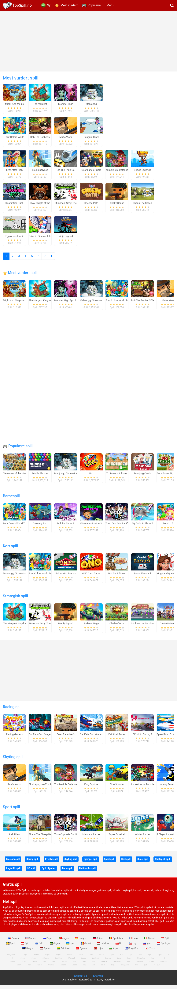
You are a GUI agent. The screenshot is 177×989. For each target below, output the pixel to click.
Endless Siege (91, 627)
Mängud (28, 952)
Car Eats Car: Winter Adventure (96, 738)
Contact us (80, 979)
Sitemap (98, 979)
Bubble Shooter (40, 477)
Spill (165, 942)
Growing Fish (40, 527)
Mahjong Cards (142, 477)
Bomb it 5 (168, 527)
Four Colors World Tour (118, 304)
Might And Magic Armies (16, 304)
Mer (109, 5)
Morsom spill (13, 863)
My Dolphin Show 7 (142, 527)
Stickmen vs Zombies (143, 627)
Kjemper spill (90, 863)
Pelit (39, 947)
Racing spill (12, 711)
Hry (133, 947)
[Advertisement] (88, 41)
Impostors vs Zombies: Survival (148, 788)
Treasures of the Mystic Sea (18, 477)
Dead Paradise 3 (66, 738)
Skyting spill (13, 761)
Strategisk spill (15, 600)
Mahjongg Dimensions (92, 304)
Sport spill (11, 811)
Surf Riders (14, 838)
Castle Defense (168, 627)
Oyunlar (82, 952)
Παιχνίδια (132, 952)
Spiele (98, 942)
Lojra (98, 952)
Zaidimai (63, 952)
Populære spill (18, 450)
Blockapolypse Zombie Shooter (46, 788)
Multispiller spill (87, 872)
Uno (91, 477)
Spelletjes (116, 942)
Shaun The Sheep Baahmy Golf (45, 838)
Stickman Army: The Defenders (45, 627)
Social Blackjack (142, 577)
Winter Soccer (142, 838)
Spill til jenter (48, 872)
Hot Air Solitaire (117, 577)
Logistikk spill (13, 872)
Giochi (149, 942)
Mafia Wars (168, 304)
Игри (114, 952)
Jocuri (86, 947)
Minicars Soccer (91, 838)
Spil (25, 947)
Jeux (133, 942)
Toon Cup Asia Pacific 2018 (120, 527)
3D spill (31, 872)
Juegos (81, 942)
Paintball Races (116, 738)
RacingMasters (14, 738)
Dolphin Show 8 (65, 527)
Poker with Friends (66, 577)
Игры (48, 942)
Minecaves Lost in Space (93, 527)
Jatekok (103, 947)
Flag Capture (91, 788)
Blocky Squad (65, 627)
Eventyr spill (51, 863)
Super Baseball (117, 838)
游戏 (145, 969)
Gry (119, 947)
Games (13, 942)
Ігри (70, 947)
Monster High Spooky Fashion (70, 304)
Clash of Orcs (116, 627)
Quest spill (142, 863)
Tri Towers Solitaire (116, 477)
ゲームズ (156, 969)
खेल (136, 969)
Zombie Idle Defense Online (69, 788)
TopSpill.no (22, 5)
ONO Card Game (91, 577)
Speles (45, 952)
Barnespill (11, 500)
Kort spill (10, 550)
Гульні (39, 969)
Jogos (64, 942)
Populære (94, 5)
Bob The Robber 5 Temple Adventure (151, 304)
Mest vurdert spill (20, 276)
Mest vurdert (69, 5)
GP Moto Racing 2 (142, 738)
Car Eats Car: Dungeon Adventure (47, 738)
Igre (147, 947)
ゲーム (150, 952)
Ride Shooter (117, 788)
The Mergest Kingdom (41, 304)
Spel (10, 947)
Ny (48, 5)
